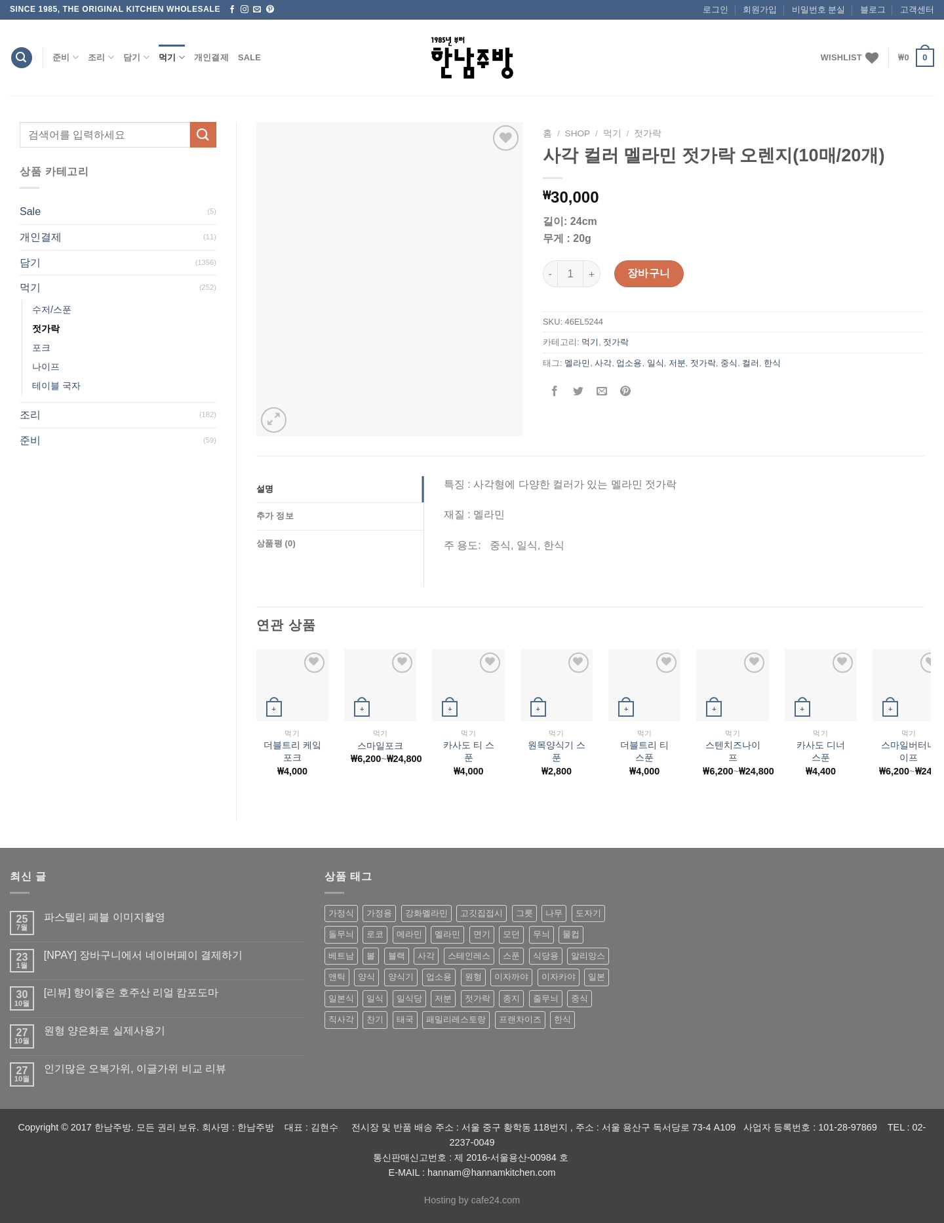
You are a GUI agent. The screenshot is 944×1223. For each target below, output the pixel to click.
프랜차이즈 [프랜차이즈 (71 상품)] (520, 1019)
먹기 (172, 57)
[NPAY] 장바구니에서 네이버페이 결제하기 (143, 955)
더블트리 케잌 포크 (292, 751)
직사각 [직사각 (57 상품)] (341, 1019)
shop (578, 133)
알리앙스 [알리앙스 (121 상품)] (588, 956)
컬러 (750, 363)
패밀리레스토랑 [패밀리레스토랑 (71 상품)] (456, 1019)
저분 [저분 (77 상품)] (443, 998)
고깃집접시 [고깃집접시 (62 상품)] (481, 913)
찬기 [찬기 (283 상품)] (375, 1019)
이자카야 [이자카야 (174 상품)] (558, 977)
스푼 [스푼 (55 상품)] (511, 956)
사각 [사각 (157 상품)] (426, 956)
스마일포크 (380, 745)
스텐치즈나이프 (732, 751)
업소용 (629, 363)
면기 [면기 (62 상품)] (481, 934)
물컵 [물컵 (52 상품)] (571, 934)
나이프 (46, 366)
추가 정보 (275, 516)
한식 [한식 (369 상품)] (562, 1019)
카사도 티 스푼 (468, 751)
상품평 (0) (276, 543)
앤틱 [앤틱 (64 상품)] (336, 977)
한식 (772, 363)
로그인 (715, 9)
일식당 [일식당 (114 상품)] (409, 998)
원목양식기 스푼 (556, 751)
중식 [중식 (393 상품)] (579, 998)
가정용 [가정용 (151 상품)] (379, 913)
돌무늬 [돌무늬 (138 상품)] (341, 934)
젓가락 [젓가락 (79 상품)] (477, 998)
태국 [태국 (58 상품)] (405, 1019)
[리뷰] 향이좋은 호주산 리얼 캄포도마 (131, 992)
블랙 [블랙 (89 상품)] (396, 956)
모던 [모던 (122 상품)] (511, 934)
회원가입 (760, 9)
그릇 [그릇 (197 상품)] (524, 913)
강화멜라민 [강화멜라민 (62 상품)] (426, 913)
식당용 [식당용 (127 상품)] (546, 956)
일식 (655, 363)
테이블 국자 (56, 385)
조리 (101, 57)
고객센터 (917, 9)
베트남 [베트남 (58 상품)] (341, 956)
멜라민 (577, 363)
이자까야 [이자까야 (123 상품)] (511, 977)
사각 (603, 363)
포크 (41, 347)
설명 (265, 489)
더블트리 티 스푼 (644, 751)
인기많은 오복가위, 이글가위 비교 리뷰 (135, 1068)
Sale (249, 57)
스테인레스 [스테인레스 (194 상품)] (469, 956)
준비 (65, 57)
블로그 (873, 9)
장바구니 (649, 273)
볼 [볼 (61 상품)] (370, 956)
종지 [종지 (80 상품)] (511, 998)
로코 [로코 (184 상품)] (375, 934)
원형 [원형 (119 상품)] (473, 977)
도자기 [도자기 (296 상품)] (588, 913)
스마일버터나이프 (908, 751)
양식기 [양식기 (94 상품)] (401, 977)
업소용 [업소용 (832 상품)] (439, 977)
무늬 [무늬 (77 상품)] (541, 934)
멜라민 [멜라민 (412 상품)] (447, 934)
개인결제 (211, 57)
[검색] (21, 58)
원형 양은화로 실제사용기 (104, 1030)
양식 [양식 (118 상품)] (366, 977)
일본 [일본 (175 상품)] (596, 977)
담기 (136, 57)
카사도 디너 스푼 (820, 751)
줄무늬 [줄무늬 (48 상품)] (546, 998)
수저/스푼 (51, 309)
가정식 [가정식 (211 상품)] (341, 913)
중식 (729, 363)
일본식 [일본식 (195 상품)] (341, 998)
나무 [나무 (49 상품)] (553, 913)
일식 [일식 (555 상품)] (375, 998)
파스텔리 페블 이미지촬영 (104, 917)
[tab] (339, 489)
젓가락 (46, 328)
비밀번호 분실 (819, 9)
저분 (677, 363)
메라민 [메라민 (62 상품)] (409, 934)
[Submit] (203, 135)
